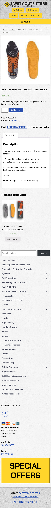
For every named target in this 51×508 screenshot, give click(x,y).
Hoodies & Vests (9, 327)
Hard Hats (6, 313)
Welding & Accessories (12, 389)
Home (5, 30)
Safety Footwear (26, 367)
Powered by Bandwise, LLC (25, 502)
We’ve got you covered (22, 6)
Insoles (5, 331)
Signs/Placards (9, 371)
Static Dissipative (10, 380)
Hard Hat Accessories (26, 309)
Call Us (18, 10)
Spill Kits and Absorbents (14, 376)
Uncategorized (9, 385)
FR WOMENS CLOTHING (12, 300)
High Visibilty (8, 322)
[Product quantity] (4, 110)
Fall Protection (26, 278)
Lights (5, 336)
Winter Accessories (11, 394)
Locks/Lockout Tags (11, 340)
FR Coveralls (7, 296)
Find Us (32, 10)
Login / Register (30, 15)
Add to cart (16, 110)
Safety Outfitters (28, 3)
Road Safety (8, 362)
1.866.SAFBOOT (17, 127)
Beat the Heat (8, 260)
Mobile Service (9, 349)
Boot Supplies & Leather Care (16, 264)
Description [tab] (10, 135)
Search (43, 253)
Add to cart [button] (13, 239)
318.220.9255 (7, 454)
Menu (25, 21)
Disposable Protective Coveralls (17, 269)
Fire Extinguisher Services (14, 282)
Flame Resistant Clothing (26, 291)
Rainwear (6, 353)
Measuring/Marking (11, 345)
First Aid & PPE (9, 287)
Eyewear (26, 273)
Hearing (5, 318)
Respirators (7, 358)
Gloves (5, 304)
